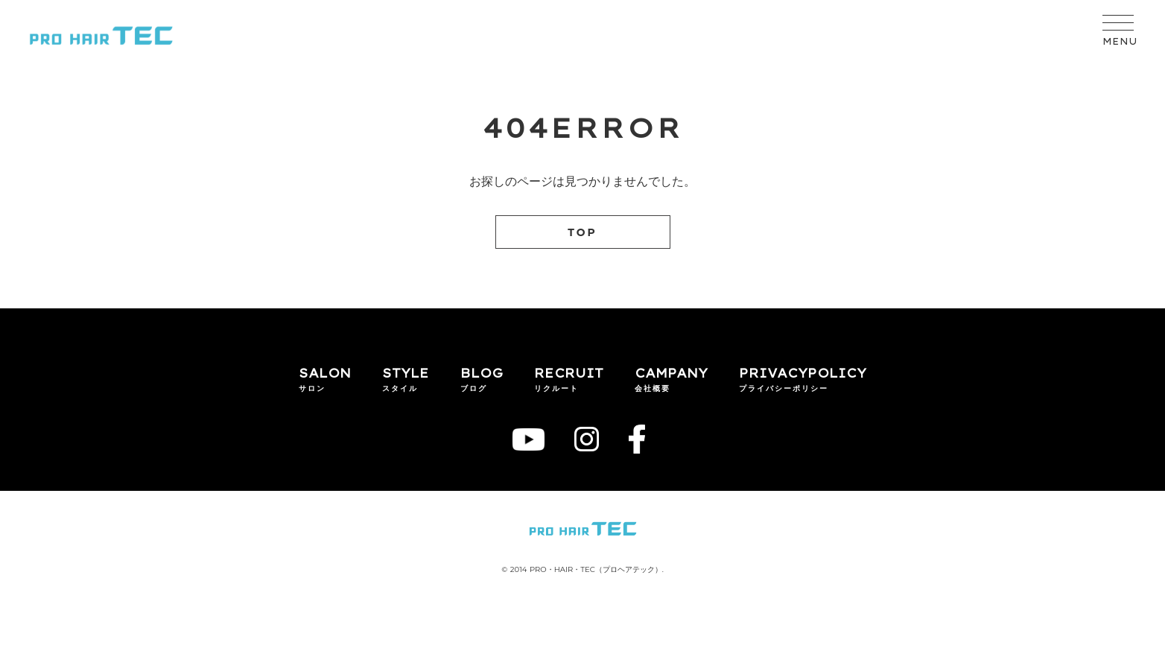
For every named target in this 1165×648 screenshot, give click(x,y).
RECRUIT (568, 373)
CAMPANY (671, 373)
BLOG (481, 373)
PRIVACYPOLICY (802, 373)
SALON (325, 373)
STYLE (405, 373)
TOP (582, 232)
